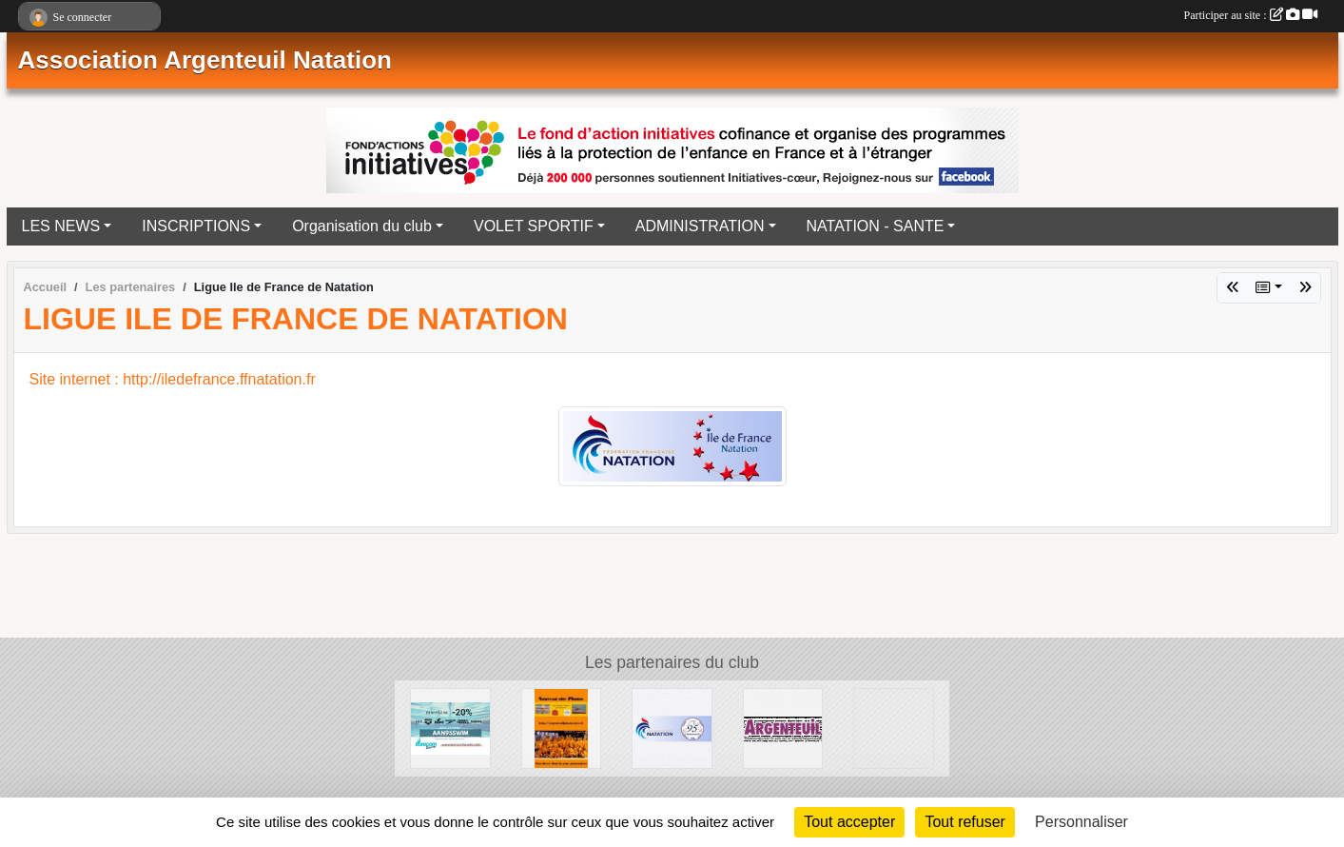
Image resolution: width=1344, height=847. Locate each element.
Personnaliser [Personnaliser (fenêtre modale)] (1081, 822)
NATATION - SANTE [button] (876, 226)
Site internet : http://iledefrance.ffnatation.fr (172, 379)
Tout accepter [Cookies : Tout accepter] (849, 822)
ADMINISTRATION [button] (700, 226)
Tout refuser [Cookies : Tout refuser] (964, 822)
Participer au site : (1250, 15)
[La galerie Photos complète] (561, 727)
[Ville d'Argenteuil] (783, 727)
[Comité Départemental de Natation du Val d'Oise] (672, 727)
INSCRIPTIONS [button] (196, 226)
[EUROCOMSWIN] (450, 727)
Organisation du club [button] (362, 226)
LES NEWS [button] (61, 226)
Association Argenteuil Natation (205, 60)
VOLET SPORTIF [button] (534, 226)
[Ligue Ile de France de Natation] (893, 727)
